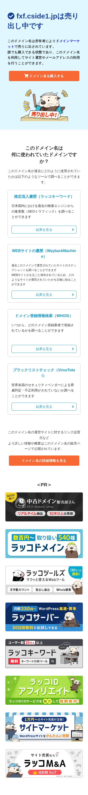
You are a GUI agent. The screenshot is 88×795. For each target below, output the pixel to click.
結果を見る (55, 229)
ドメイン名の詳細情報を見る (44, 461)
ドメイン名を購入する (44, 76)
